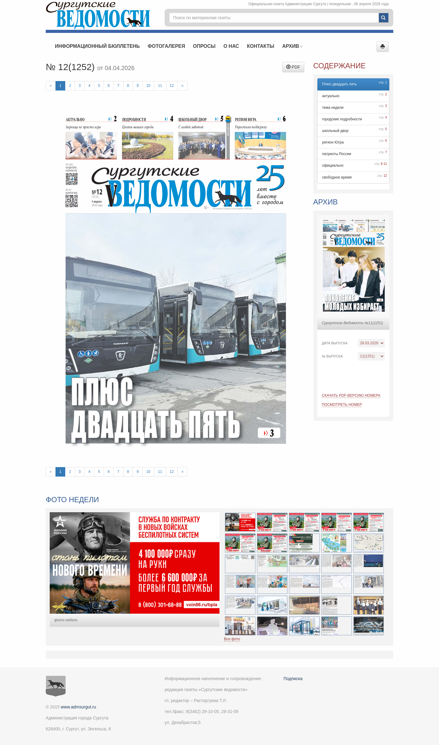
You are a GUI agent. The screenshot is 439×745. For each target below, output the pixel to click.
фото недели (65, 620)
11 (160, 85)
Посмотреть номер (342, 405)
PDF (293, 67)
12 (172, 85)
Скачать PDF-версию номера (351, 395)
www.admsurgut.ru (78, 706)
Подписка (293, 678)
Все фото (232, 639)
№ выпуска (332, 356)
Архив (292, 46)
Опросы (204, 46)
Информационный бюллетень (97, 46)
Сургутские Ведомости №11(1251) (352, 323)
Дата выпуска (335, 343)
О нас (231, 46)
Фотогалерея (166, 46)
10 (148, 85)
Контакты (260, 46)
